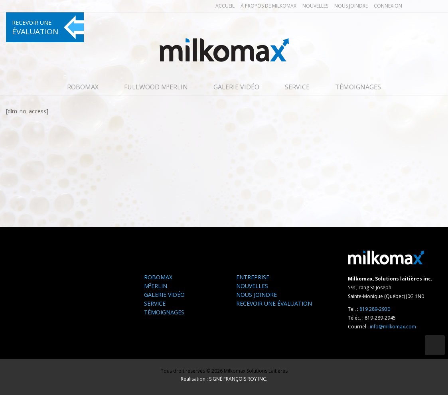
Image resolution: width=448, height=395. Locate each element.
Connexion (388, 5)
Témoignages (358, 87)
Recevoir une (35, 28)
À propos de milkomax (268, 5)
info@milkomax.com (393, 326)
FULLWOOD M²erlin (156, 87)
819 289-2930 (374, 309)
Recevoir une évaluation (274, 303)
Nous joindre (351, 5)
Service (297, 87)
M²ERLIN (155, 286)
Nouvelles (315, 5)
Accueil (225, 5)
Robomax (83, 87)
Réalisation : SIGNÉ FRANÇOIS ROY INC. (224, 378)
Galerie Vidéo (236, 87)
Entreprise (252, 277)
